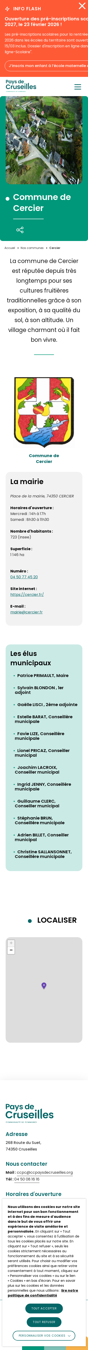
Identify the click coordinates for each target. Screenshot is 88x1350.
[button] (44, 986)
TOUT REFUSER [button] (44, 1322)
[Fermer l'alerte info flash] (82, 6)
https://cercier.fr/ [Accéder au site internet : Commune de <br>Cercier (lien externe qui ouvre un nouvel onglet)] (27, 594)
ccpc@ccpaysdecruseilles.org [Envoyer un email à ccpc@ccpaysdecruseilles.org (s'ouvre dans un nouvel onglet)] (45, 1172)
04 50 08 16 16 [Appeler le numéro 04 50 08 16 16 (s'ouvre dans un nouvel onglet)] (26, 1179)
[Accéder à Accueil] (9, 247)
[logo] (21, 90)
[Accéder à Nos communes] (32, 247)
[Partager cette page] (19, 230)
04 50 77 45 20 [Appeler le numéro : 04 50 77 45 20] (24, 577)
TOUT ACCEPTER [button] (44, 1308)
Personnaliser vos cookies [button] (42, 1336)
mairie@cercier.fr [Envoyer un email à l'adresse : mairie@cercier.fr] (26, 612)
